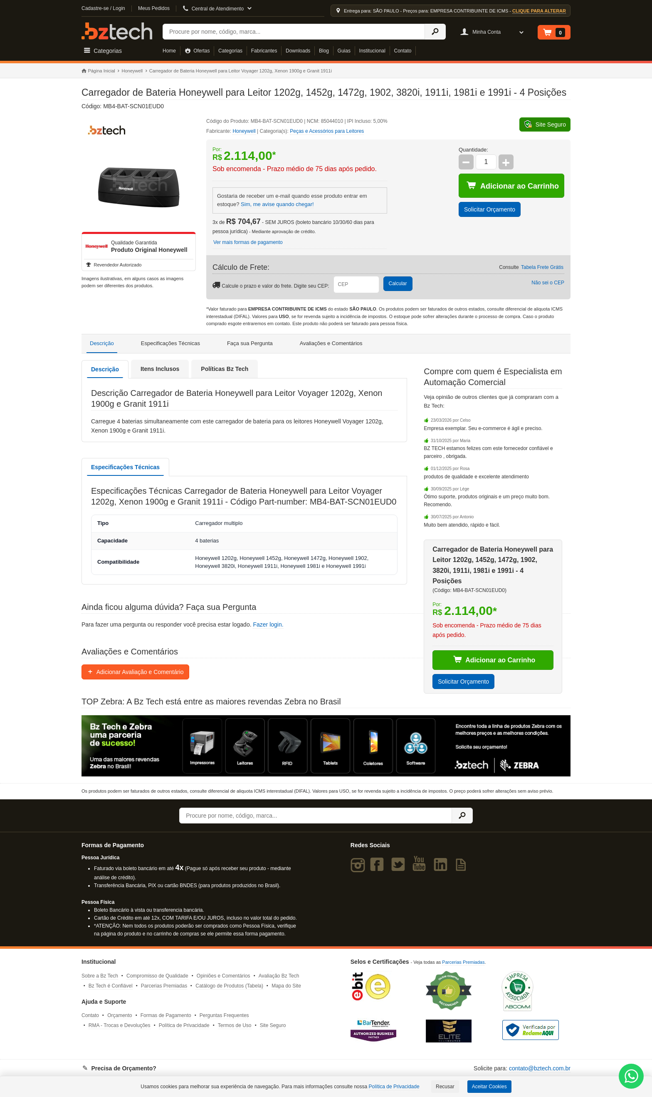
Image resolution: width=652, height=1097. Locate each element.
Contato (403, 51)
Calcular (398, 283)
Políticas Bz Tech (224, 369)
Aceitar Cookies (489, 1087)
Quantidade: (473, 150)
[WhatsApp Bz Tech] (631, 1077)
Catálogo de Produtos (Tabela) (229, 986)
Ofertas (197, 51)
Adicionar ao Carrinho (513, 185)
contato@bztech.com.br (539, 1068)
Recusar (445, 1087)
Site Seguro (273, 1025)
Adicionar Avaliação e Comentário (135, 672)
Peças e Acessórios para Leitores (327, 131)
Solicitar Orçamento (489, 209)
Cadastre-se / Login (103, 8)
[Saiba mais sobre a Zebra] (326, 745)
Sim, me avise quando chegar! (277, 204)
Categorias (230, 51)
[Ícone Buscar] (435, 32)
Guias (344, 51)
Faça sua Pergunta (250, 343)
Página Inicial (98, 71)
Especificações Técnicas (170, 343)
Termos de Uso (235, 1025)
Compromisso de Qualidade (157, 976)
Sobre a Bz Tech (100, 976)
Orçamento (119, 1015)
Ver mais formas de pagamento (248, 242)
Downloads (298, 51)
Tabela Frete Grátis (542, 267)
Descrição (102, 343)
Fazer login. (268, 624)
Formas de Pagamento (166, 1015)
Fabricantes (264, 51)
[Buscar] (294, 32)
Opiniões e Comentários (223, 976)
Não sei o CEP (547, 283)
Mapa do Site (286, 986)
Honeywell (132, 70)
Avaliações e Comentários (331, 343)
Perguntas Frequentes (224, 1015)
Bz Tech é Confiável (111, 986)
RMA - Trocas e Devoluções (120, 1025)
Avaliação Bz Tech (279, 976)
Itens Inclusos (160, 369)
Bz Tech (117, 31)
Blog (324, 51)
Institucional (372, 51)
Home (169, 51)
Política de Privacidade (184, 1025)
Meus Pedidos (154, 8)
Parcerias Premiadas (164, 986)
